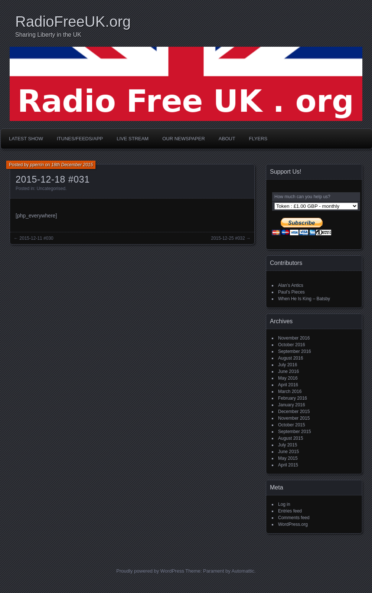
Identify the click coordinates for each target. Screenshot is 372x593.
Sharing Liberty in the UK (48, 35)
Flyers (258, 138)
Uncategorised (51, 188)
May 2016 (288, 378)
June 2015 (288, 451)
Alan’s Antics (290, 285)
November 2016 (294, 338)
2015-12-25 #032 (228, 238)
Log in (284, 504)
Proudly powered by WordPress (150, 571)
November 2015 (294, 418)
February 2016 (292, 398)
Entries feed (290, 511)
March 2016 (289, 391)
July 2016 (287, 364)
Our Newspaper (183, 138)
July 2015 (287, 445)
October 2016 (291, 344)
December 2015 (294, 411)
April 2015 (288, 465)
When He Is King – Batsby (304, 298)
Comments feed (294, 517)
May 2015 (288, 458)
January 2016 (291, 404)
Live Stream (133, 138)
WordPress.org (293, 524)
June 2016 (288, 371)
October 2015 (291, 424)
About (227, 138)
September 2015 (294, 431)
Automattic (243, 571)
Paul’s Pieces (291, 292)
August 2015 (290, 438)
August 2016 (290, 358)
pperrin (37, 164)
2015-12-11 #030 (36, 238)
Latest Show (26, 138)
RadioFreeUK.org (73, 21)
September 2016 (294, 351)
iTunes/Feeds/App (80, 138)
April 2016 (288, 384)
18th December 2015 (72, 164)
